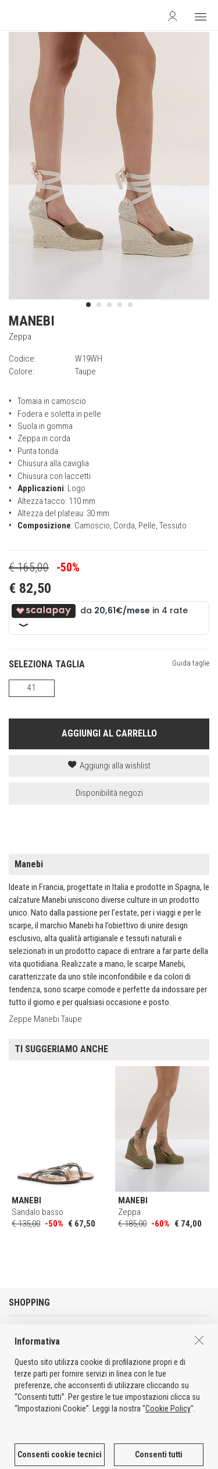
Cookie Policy (168, 1464)
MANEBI (32, 320)
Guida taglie (190, 663)
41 (31, 687)
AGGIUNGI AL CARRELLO (109, 733)
